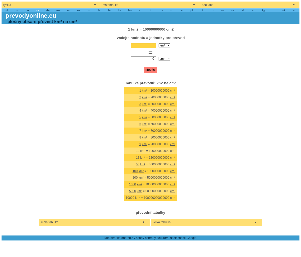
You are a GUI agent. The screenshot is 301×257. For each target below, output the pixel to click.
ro (212, 10)
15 (137, 157)
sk (232, 10)
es (78, 10)
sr (253, 10)
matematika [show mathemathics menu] (110, 5)
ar (17, 10)
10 (137, 151)
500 (135, 177)
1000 (132, 184)
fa (89, 10)
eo (68, 10)
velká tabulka (161, 222)
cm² (172, 90)
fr (99, 10)
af (7, 10)
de (48, 10)
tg (263, 10)
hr (119, 10)
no (181, 10)
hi (109, 10)
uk (284, 10)
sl (243, 10)
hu (130, 10)
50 (137, 164)
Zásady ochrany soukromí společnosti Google (165, 238)
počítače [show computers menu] (207, 5)
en (58, 10)
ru (222, 10)
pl (191, 10)
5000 (132, 191)
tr (274, 10)
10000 (130, 197)
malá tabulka (50, 222)
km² (144, 90)
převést (150, 69)
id (140, 10)
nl (171, 10)
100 (135, 171)
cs (37, 10)
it (150, 10)
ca (27, 10)
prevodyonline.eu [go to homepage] (30, 15)
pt (202, 10)
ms (161, 10)
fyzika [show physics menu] (7, 5)
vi (294, 10)
